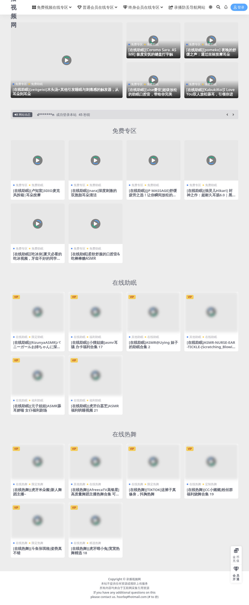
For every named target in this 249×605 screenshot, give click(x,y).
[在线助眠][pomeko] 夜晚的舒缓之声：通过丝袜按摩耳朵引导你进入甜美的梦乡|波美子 (211, 54)
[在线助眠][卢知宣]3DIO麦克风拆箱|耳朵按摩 (36, 192)
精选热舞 (95, 543)
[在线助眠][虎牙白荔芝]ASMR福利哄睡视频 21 (95, 407)
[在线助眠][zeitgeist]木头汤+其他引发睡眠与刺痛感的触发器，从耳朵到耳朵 (66, 91)
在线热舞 (124, 434)
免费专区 (21, 84)
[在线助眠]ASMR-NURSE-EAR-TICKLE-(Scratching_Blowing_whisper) (211, 346)
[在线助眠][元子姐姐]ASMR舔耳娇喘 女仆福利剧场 (37, 407)
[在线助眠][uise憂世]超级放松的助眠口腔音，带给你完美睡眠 (152, 94)
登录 (239, 7)
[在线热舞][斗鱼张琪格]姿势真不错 (37, 550)
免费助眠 (37, 84)
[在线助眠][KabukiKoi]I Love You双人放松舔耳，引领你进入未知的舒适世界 (210, 94)
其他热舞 (79, 484)
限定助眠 (37, 337)
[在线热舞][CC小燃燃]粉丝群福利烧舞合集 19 (210, 491)
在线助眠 (124, 282)
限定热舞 (37, 484)
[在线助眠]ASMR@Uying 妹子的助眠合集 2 (152, 344)
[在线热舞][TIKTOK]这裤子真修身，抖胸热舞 (152, 491)
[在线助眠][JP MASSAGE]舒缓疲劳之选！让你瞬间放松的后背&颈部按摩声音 (153, 195)
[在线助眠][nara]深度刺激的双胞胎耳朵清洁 (94, 192)
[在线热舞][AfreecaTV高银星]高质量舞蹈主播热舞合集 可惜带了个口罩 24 (95, 494)
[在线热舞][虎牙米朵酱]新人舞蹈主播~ (37, 491)
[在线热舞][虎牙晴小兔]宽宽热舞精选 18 (95, 550)
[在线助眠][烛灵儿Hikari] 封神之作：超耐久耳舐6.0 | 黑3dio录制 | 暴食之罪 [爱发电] (211, 195)
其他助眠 (137, 337)
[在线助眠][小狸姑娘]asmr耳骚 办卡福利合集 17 (94, 344)
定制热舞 (211, 484)
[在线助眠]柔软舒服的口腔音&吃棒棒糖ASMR (95, 256)
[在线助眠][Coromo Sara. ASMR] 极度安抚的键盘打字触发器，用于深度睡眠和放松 (152, 54)
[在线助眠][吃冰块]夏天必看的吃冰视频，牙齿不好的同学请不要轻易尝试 (37, 258)
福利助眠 (95, 337)
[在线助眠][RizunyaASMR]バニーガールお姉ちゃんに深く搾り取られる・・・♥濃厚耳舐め (37, 349)
